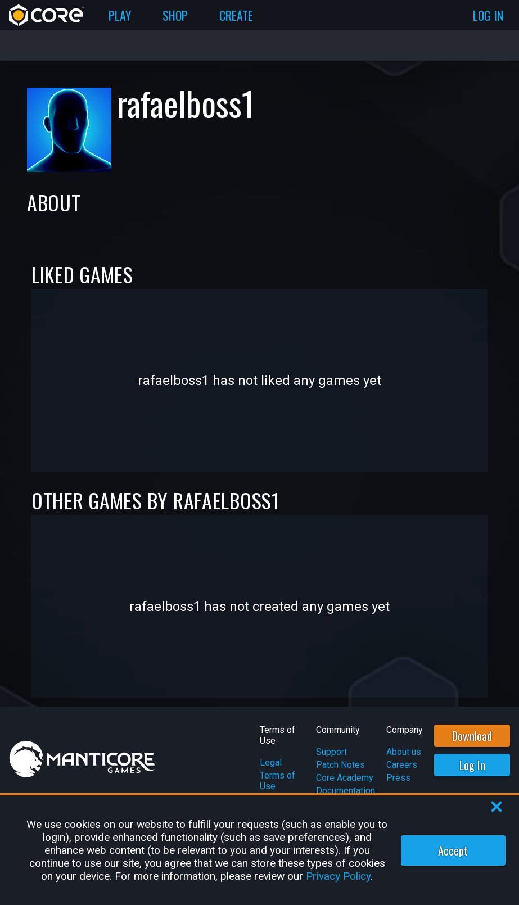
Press (398, 777)
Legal (271, 762)
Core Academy (344, 777)
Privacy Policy (338, 876)
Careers (401, 764)
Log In (472, 765)
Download (472, 735)
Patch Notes (340, 764)
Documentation (345, 790)
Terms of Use (277, 780)
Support (331, 751)
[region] (259, 850)
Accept (453, 850)
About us (403, 751)
